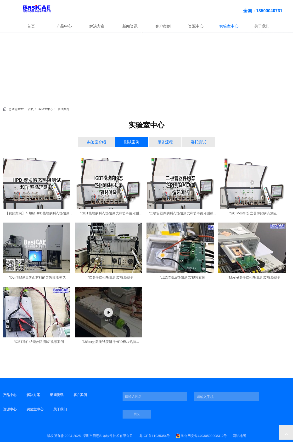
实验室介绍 (96, 142)
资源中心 (195, 26)
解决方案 (97, 26)
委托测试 (198, 142)
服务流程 (165, 142)
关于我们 (262, 26)
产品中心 (64, 26)
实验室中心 (228, 26)
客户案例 (163, 26)
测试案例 (63, 109)
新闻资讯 (130, 26)
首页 (31, 26)
